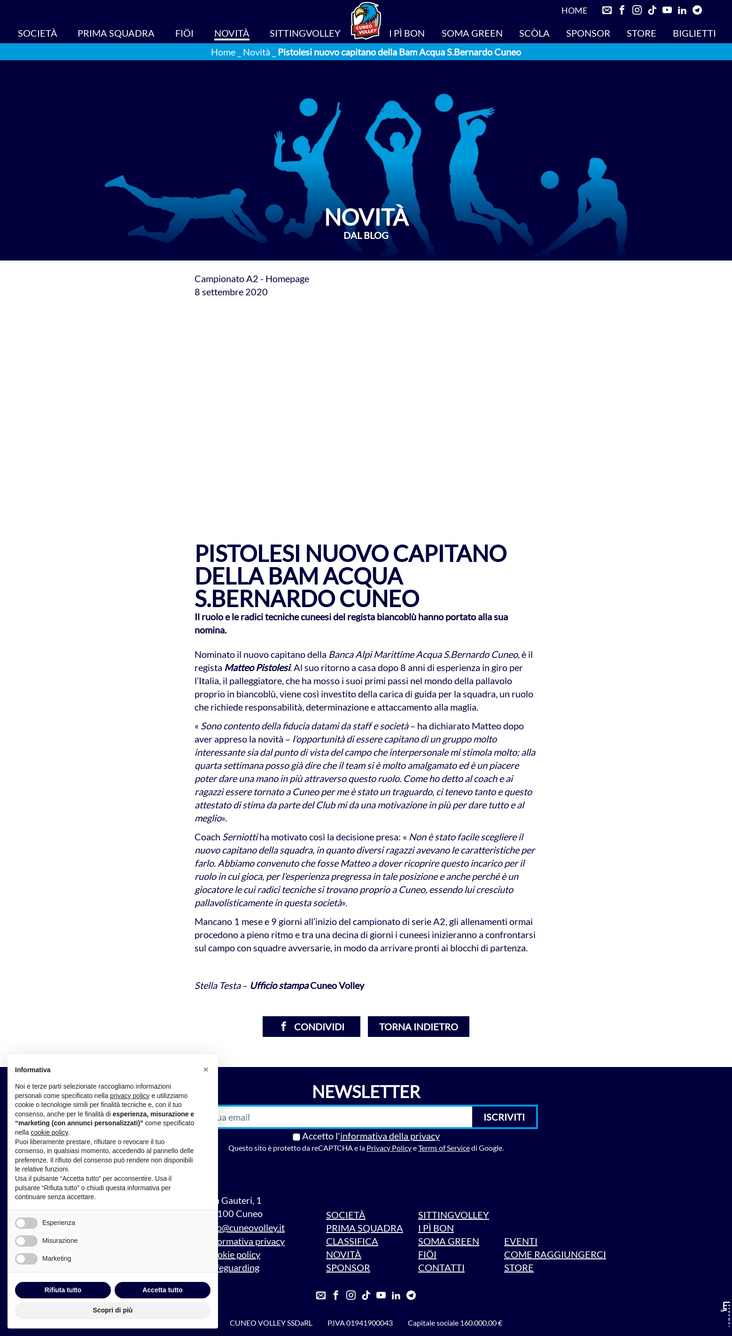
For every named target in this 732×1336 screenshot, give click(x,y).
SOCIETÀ (37, 33)
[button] (205, 1069)
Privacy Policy (389, 1147)
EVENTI (520, 1241)
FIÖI (184, 33)
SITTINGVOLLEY (305, 33)
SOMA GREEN (472, 33)
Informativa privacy (245, 1241)
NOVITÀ (231, 33)
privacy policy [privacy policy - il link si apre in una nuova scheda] (129, 1095)
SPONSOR (588, 33)
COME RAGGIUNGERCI (555, 1254)
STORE (641, 33)
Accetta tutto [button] (162, 1290)
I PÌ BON (407, 33)
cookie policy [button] (49, 1132)
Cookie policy (233, 1254)
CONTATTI (441, 1267)
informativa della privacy (390, 1135)
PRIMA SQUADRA (116, 33)
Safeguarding (232, 1267)
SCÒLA (534, 33)
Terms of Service (444, 1147)
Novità (256, 51)
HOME (574, 10)
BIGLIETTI (694, 33)
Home (223, 51)
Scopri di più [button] (113, 1310)
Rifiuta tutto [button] (63, 1290)
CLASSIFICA (352, 1241)
